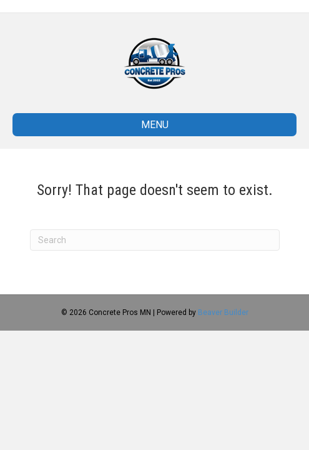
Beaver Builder (223, 312)
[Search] (155, 240)
